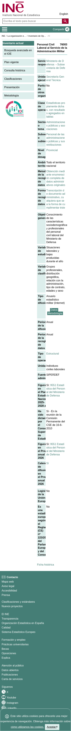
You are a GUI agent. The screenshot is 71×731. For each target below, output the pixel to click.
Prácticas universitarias (15, 644)
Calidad (6, 627)
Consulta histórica (14, 70)
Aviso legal (8, 586)
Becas (5, 648)
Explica (6, 657)
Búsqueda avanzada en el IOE (18, 52)
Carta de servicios (12, 679)
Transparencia (10, 618)
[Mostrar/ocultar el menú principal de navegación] (5, 29)
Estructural (52, 353)
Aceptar (52, 726)
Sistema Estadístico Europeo (18, 632)
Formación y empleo (13, 639)
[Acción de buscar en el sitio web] (65, 21)
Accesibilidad (9, 590)
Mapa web (8, 581)
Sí (47, 463)
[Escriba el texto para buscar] (32, 21)
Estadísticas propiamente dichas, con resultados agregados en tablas (55, 110)
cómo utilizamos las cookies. (27, 727)
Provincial (52, 150)
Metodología (11, 95)
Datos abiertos (10, 670)
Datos (54, 309)
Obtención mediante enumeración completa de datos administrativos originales (55, 178)
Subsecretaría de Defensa (55, 68)
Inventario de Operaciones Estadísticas (46, 36)
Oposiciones (9, 653)
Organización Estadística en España (23, 623)
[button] (60, 29)
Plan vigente (11, 62)
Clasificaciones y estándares (18, 601)
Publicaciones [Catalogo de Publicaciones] (10, 674)
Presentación (12, 87)
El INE (5, 614)
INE (3, 36)
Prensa (6, 595)
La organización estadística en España (25, 36)
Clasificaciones (13, 78)
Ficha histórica (45, 564)
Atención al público (13, 665)
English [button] (64, 14)
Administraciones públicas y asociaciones (55, 125)
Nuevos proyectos (12, 606)
